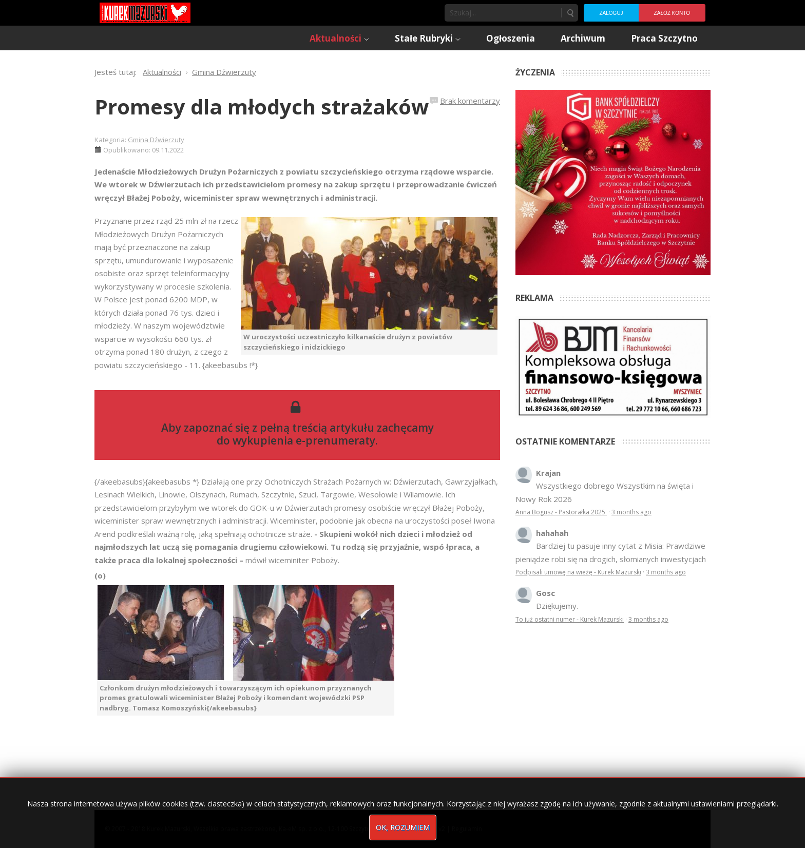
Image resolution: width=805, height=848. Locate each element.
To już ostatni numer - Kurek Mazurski (569, 619)
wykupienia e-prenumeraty (304, 440)
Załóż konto (672, 13)
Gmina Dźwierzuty (156, 139)
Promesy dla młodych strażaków (261, 106)
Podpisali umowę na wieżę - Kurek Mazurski (578, 572)
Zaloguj (611, 13)
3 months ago (631, 512)
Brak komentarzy (470, 100)
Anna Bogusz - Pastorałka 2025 (561, 512)
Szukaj (570, 13)
